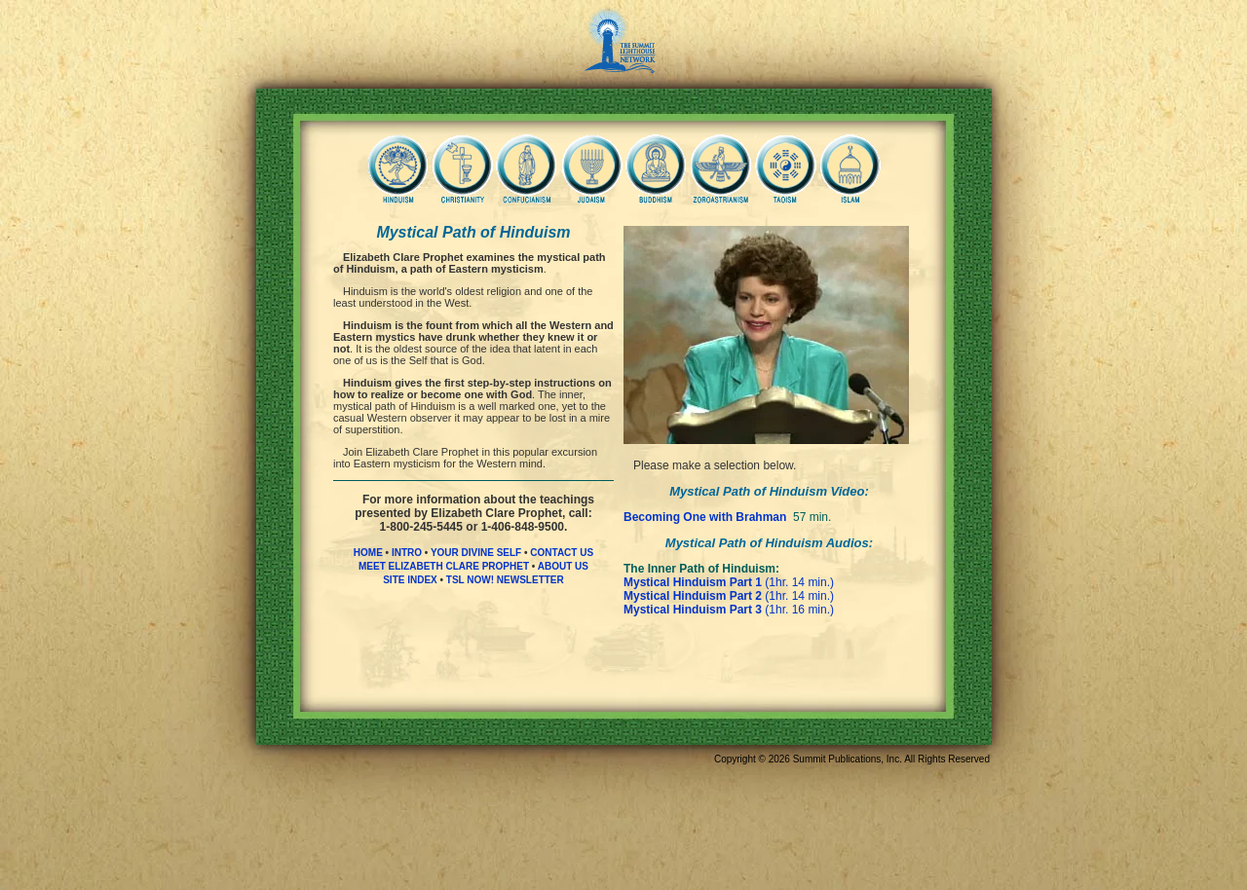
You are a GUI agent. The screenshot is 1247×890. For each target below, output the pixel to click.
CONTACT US (561, 552)
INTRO (407, 552)
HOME (368, 552)
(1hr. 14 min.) (729, 582)
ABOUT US (563, 566)
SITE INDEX (410, 580)
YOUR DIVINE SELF (476, 552)
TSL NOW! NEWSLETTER (505, 580)
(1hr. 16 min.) (729, 609)
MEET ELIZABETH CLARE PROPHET (444, 566)
